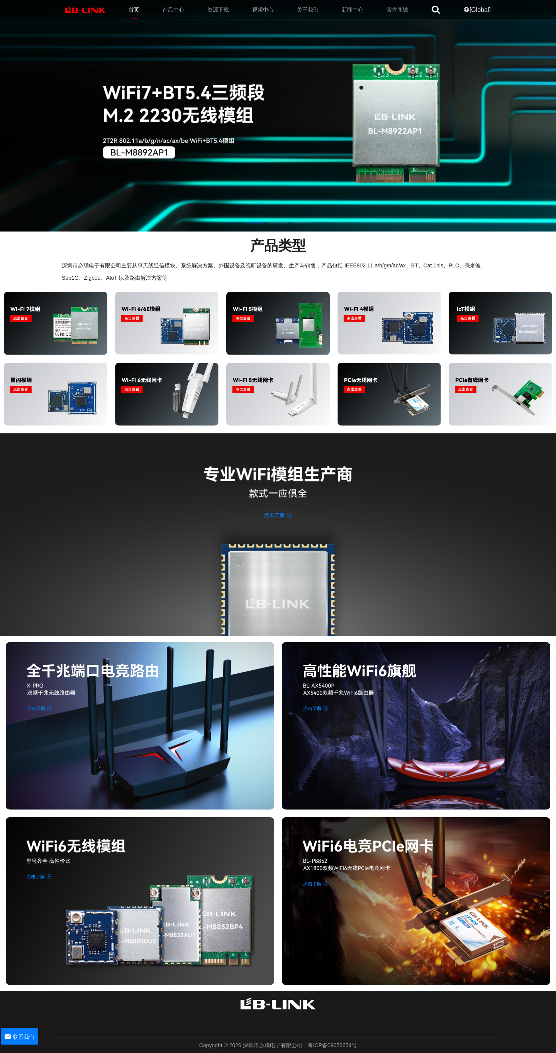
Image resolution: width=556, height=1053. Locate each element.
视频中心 (263, 10)
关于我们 (308, 10)
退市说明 (66, 1022)
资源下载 (218, 10)
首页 (134, 10)
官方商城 (397, 10)
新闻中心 (352, 10)
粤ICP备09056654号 (332, 1045)
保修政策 (97, 1022)
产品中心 (173, 10)
